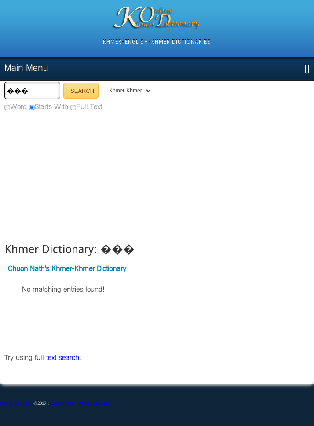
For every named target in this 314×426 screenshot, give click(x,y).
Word (18, 107)
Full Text (89, 107)
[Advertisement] (157, 176)
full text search (57, 358)
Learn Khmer (63, 403)
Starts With (51, 107)
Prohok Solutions (16, 403)
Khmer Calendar (94, 403)
